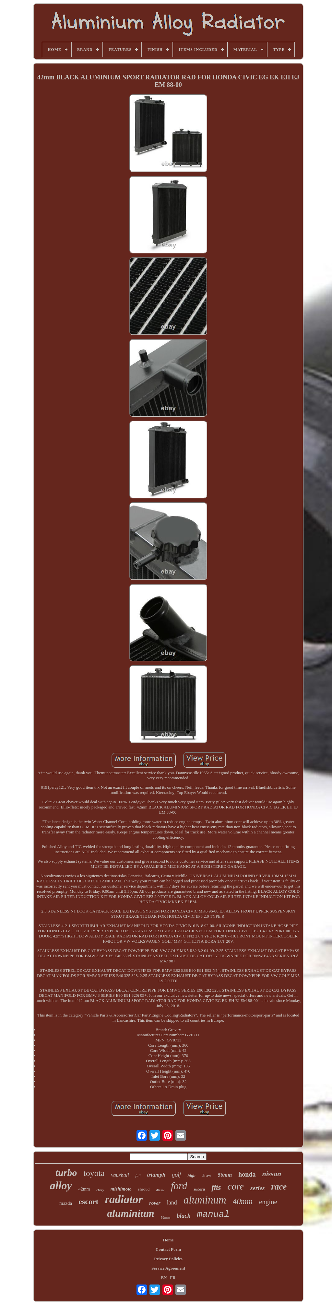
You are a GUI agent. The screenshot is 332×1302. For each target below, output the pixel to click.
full (138, 1175)
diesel (160, 1190)
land (172, 1202)
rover (154, 1203)
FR (172, 1277)
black (183, 1215)
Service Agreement (168, 1268)
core (236, 1186)
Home (168, 1240)
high (191, 1175)
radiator (124, 1199)
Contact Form (168, 1249)
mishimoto (121, 1189)
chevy (100, 1190)
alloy (61, 1186)
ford (179, 1186)
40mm (243, 1201)
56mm (225, 1175)
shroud (143, 1189)
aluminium (130, 1213)
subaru (199, 1189)
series (257, 1188)
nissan (271, 1174)
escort (88, 1201)
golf (176, 1174)
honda (246, 1174)
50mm (165, 1217)
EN (164, 1277)
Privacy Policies (168, 1258)
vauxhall (120, 1175)
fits (216, 1187)
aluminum (205, 1200)
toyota (93, 1173)
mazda (65, 1203)
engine (268, 1202)
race (279, 1187)
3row (206, 1175)
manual (213, 1214)
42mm (84, 1189)
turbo (66, 1172)
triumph (156, 1175)
